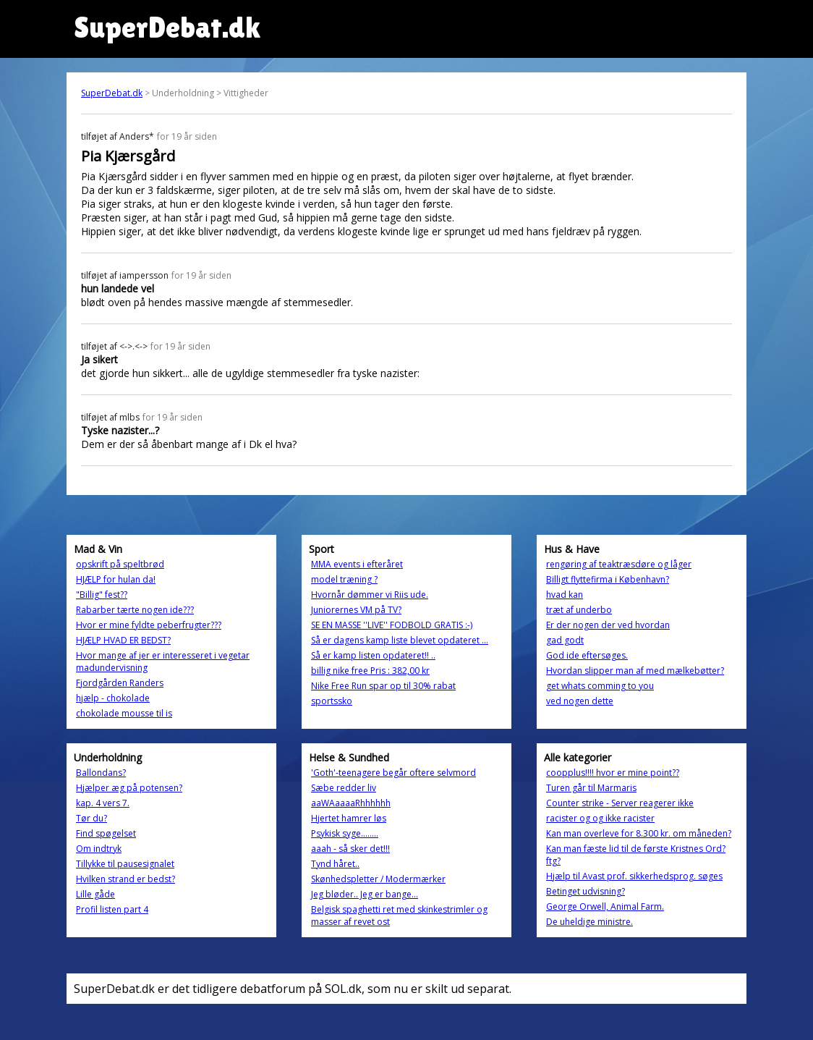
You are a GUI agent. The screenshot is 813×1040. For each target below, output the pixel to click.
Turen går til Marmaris (591, 788)
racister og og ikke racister (600, 818)
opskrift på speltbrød (120, 564)
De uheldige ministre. (589, 922)
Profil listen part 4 (112, 909)
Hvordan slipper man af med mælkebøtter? (635, 670)
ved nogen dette (579, 701)
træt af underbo (579, 610)
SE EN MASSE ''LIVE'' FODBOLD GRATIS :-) (391, 625)
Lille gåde (95, 894)
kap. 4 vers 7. (102, 803)
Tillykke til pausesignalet (125, 864)
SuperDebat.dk (111, 93)
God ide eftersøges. (587, 655)
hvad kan (564, 594)
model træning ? (344, 579)
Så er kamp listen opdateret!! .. (373, 655)
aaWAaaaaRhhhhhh (351, 803)
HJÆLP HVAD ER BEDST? (123, 640)
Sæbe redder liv (343, 788)
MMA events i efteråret (357, 564)
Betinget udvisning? (585, 891)
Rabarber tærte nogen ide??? (135, 610)
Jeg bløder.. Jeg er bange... (364, 894)
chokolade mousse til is (124, 713)
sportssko (331, 701)
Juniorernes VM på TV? (356, 610)
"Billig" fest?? (101, 594)
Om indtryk (99, 848)
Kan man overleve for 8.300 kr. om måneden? (638, 833)
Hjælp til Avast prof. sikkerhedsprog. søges (634, 876)
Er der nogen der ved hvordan (608, 625)
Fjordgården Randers (119, 683)
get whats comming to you (600, 686)
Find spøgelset (106, 833)
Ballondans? (101, 772)
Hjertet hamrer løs (348, 818)
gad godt (565, 640)
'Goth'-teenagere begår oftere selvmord (393, 772)
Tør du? (91, 818)
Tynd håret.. (335, 864)
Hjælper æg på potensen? (129, 788)
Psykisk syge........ (344, 833)
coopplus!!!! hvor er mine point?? (612, 772)
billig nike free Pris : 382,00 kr (370, 670)
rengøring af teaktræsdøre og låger (618, 564)
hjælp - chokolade (113, 698)
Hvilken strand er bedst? (125, 879)
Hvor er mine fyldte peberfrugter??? (148, 625)
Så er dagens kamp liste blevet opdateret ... (399, 640)
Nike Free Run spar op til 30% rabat (383, 686)
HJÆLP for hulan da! (116, 579)
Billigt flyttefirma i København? (607, 579)
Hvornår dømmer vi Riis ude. (369, 594)
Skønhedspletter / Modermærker (378, 879)
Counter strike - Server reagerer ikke (620, 803)
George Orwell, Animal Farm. (605, 906)
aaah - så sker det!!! (350, 848)
